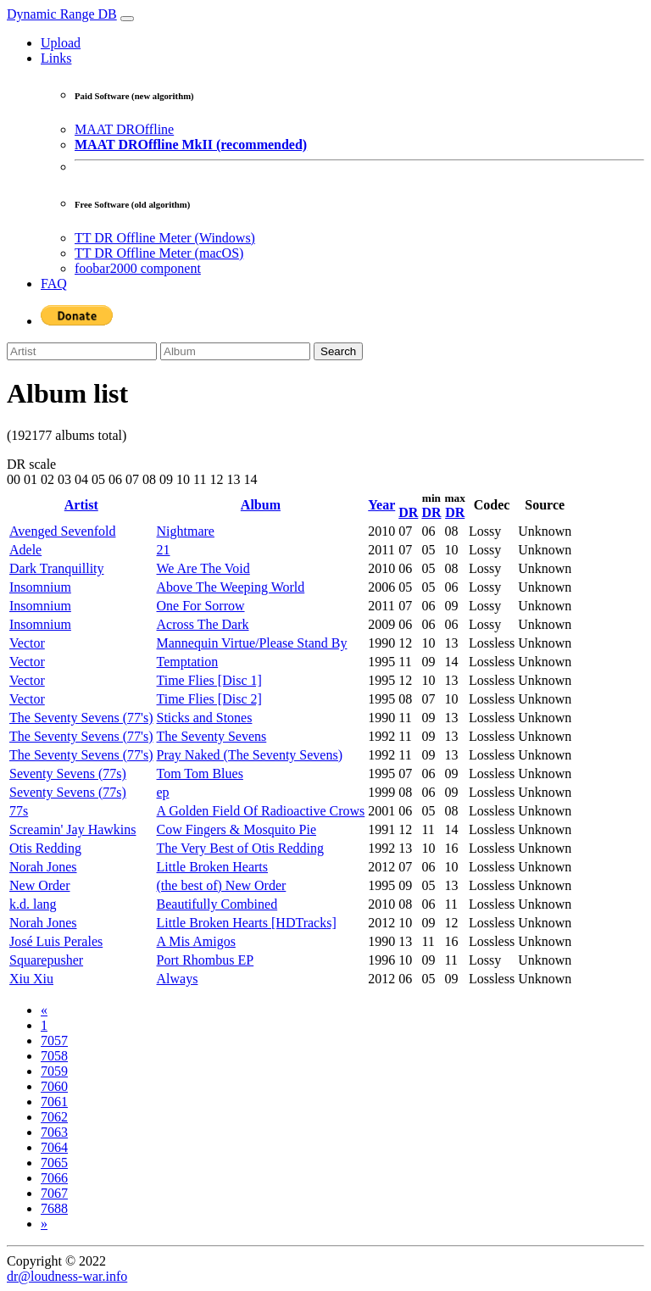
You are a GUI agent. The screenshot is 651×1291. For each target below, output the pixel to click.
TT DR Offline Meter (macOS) (159, 253)
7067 (54, 1193)
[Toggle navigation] (127, 18)
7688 (54, 1208)
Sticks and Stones (205, 717)
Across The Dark (203, 624)
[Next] (44, 1223)
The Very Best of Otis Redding (240, 848)
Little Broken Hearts (213, 867)
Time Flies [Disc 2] (209, 699)
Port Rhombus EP (205, 960)
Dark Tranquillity (56, 568)
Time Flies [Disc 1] (209, 680)
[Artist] (82, 351)
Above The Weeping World (231, 587)
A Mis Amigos (196, 941)
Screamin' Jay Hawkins (72, 829)
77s (18, 811)
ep (163, 792)
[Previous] (44, 1010)
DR (408, 512)
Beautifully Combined (217, 904)
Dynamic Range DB (62, 14)
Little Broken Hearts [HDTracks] (247, 922)
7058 (54, 1056)
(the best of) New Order (222, 885)
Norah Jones (43, 867)
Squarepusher (46, 960)
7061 (54, 1101)
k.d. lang (33, 904)
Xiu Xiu (31, 978)
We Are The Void (203, 568)
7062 (54, 1117)
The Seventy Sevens (212, 736)
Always (177, 978)
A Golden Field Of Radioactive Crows (261, 811)
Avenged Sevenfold (62, 531)
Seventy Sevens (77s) (67, 773)
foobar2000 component (138, 268)
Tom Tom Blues (200, 773)
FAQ (54, 283)
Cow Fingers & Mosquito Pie (236, 829)
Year (381, 505)
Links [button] (56, 58)
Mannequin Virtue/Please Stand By (252, 643)
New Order (39, 885)
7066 (54, 1178)
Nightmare (185, 531)
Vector (27, 643)
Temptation (188, 661)
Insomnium (40, 587)
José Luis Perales (56, 941)
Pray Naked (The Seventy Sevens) (250, 755)
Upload (61, 43)
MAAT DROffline (124, 129)
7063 (54, 1132)
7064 (54, 1147)
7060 (54, 1086)
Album (261, 505)
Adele (25, 550)
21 (163, 550)
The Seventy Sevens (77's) (81, 717)
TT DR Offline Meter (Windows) (165, 238)
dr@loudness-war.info (67, 1276)
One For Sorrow (201, 605)
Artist (81, 505)
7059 (54, 1071)
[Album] (235, 351)
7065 (54, 1162)
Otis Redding (45, 848)
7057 (54, 1040)
